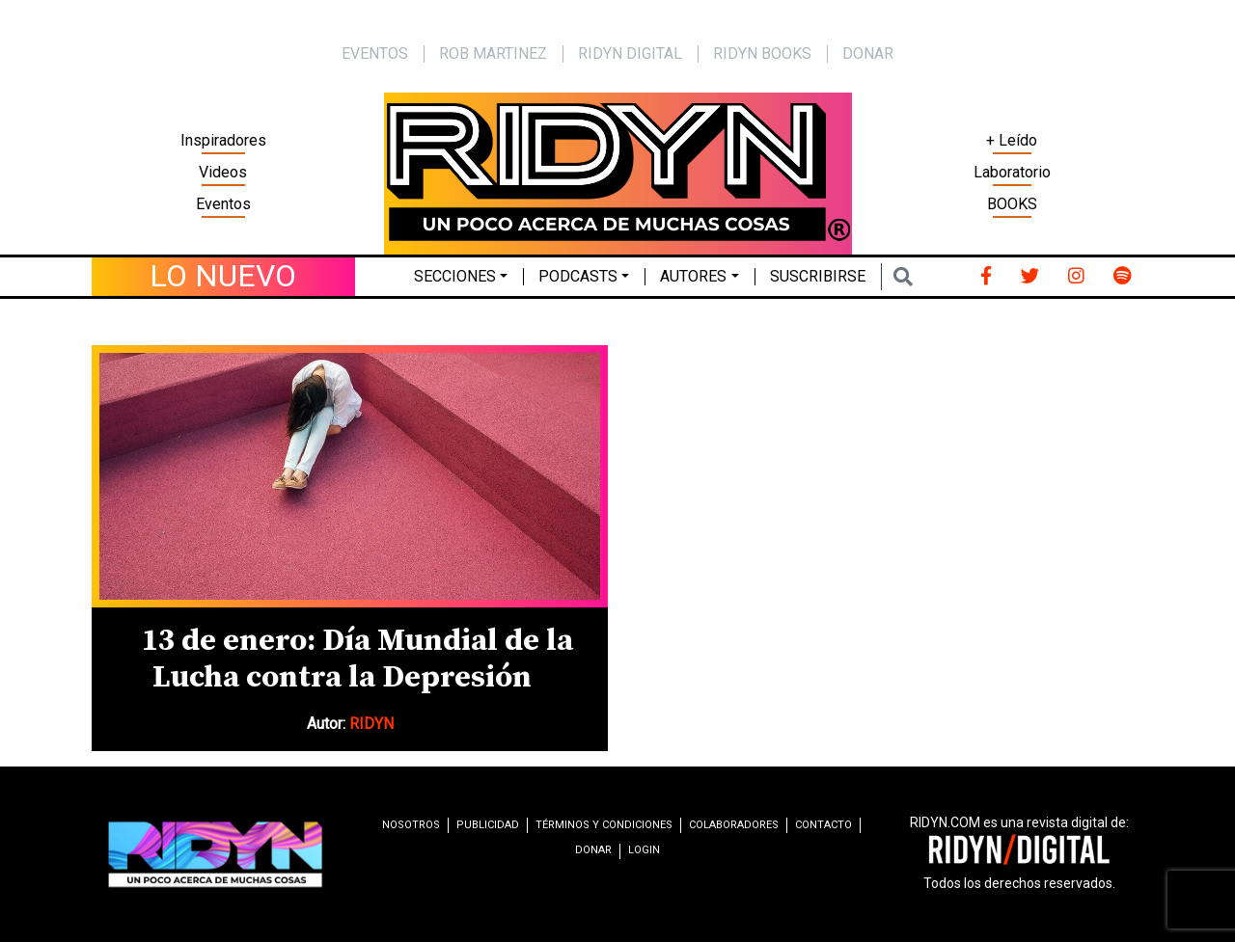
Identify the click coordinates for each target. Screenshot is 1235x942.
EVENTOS (375, 53)
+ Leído (1011, 140)
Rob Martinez (493, 53)
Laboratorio (1012, 172)
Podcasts (578, 276)
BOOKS (1012, 204)
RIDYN (371, 723)
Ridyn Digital (630, 53)
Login (644, 850)
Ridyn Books (762, 53)
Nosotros (411, 825)
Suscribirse (817, 276)
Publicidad (487, 825)
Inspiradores (223, 140)
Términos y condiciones (603, 825)
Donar (867, 53)
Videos (223, 172)
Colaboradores (734, 825)
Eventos (223, 204)
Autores (693, 276)
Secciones (455, 276)
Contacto (823, 825)
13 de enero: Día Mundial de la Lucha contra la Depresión (357, 659)
